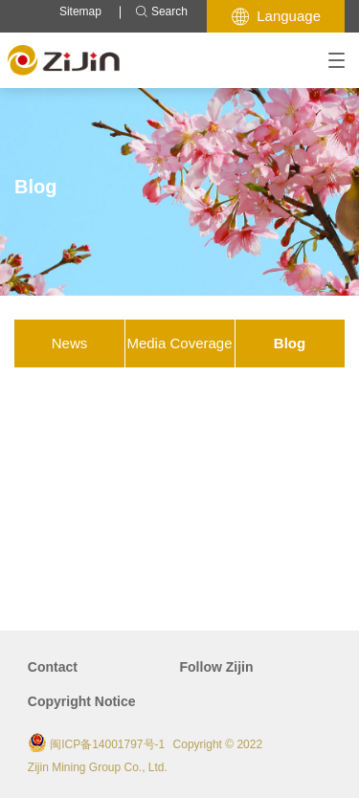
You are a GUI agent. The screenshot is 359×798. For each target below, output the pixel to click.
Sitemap (80, 11)
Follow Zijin (217, 667)
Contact (53, 667)
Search (161, 12)
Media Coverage (179, 343)
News (70, 343)
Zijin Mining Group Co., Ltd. (98, 767)
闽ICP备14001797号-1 (107, 744)
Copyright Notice (82, 701)
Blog (289, 343)
